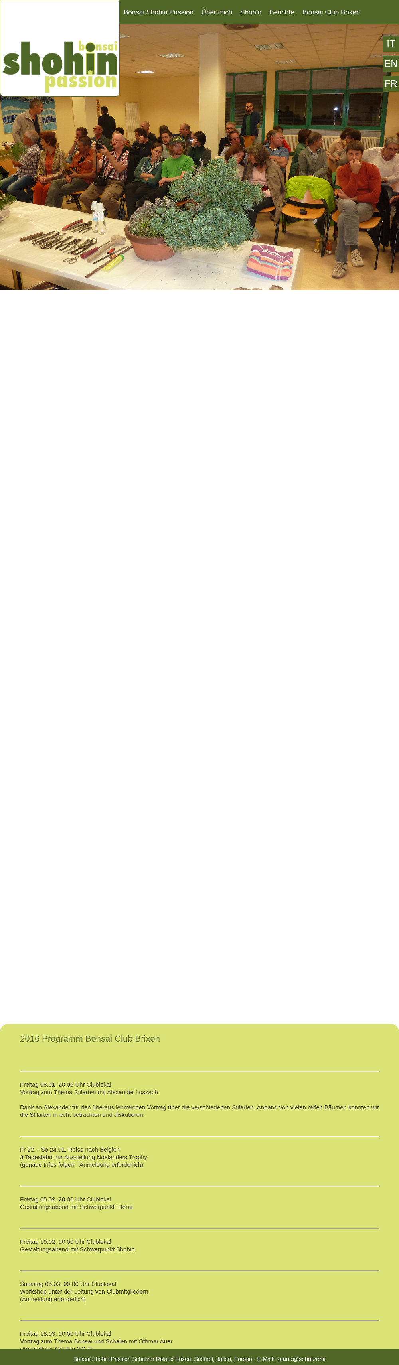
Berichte (281, 12)
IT (391, 43)
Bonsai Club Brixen (331, 12)
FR (391, 83)
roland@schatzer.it (301, 1358)
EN (390, 63)
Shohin (250, 12)
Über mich (216, 12)
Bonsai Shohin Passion (159, 12)
